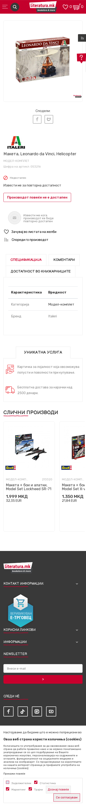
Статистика (48, 783)
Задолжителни (21, 783)
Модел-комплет (16, 161)
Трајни (38, 789)
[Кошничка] (76, 6)
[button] (43, 232)
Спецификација (26, 260)
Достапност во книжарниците (41, 271)
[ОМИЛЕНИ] (65, 6)
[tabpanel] (43, 60)
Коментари (64, 260)
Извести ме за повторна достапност (32, 185)
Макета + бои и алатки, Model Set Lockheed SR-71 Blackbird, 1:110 (28, 489)
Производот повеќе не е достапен (37, 197)
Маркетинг (18, 789)
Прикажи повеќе (14, 773)
